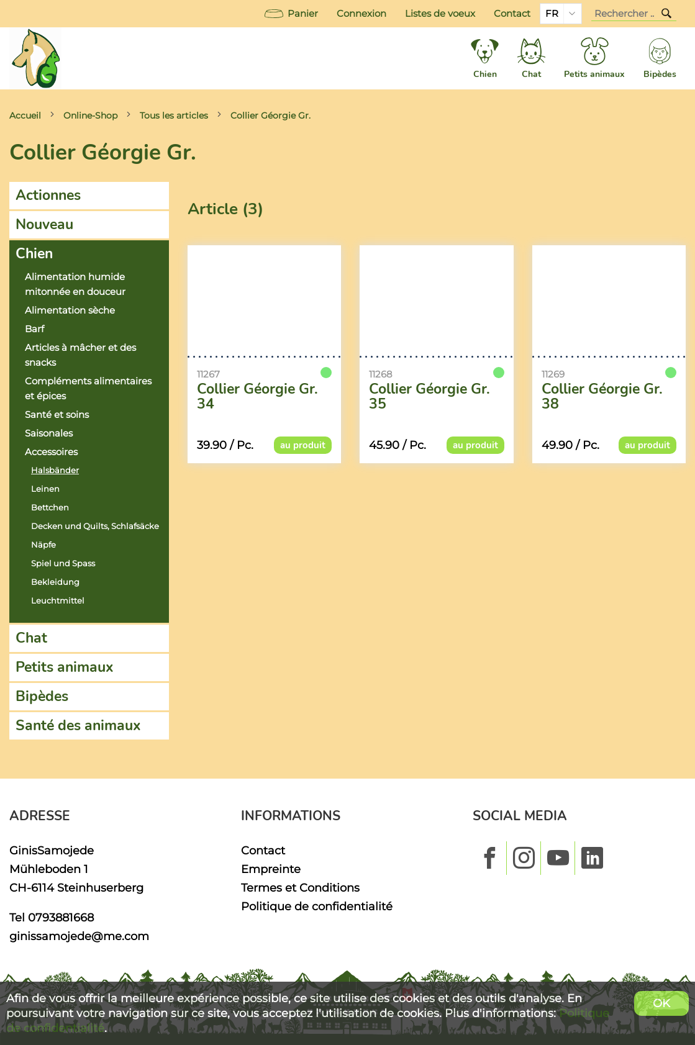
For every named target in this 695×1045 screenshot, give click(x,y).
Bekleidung (55, 582)
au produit (302, 445)
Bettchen (50, 507)
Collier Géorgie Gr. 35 (429, 397)
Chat (31, 638)
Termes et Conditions (300, 887)
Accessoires (51, 452)
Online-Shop (90, 115)
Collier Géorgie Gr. (270, 115)
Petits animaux (65, 667)
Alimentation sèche (70, 310)
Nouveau (44, 224)
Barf (34, 329)
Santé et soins (57, 414)
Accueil (25, 115)
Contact (512, 13)
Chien (34, 253)
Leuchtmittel (57, 600)
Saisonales (49, 433)
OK (661, 1003)
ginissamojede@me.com (79, 936)
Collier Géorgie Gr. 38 (602, 397)
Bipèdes (42, 696)
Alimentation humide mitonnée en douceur (75, 284)
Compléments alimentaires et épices (88, 389)
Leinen (45, 489)
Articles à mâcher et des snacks (80, 355)
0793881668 (61, 917)
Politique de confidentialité (317, 906)
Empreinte (271, 868)
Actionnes (48, 195)
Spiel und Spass (63, 563)
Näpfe (43, 545)
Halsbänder (55, 470)
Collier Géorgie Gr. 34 (257, 397)
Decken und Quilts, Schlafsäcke (95, 526)
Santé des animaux (78, 725)
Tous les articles (174, 115)
